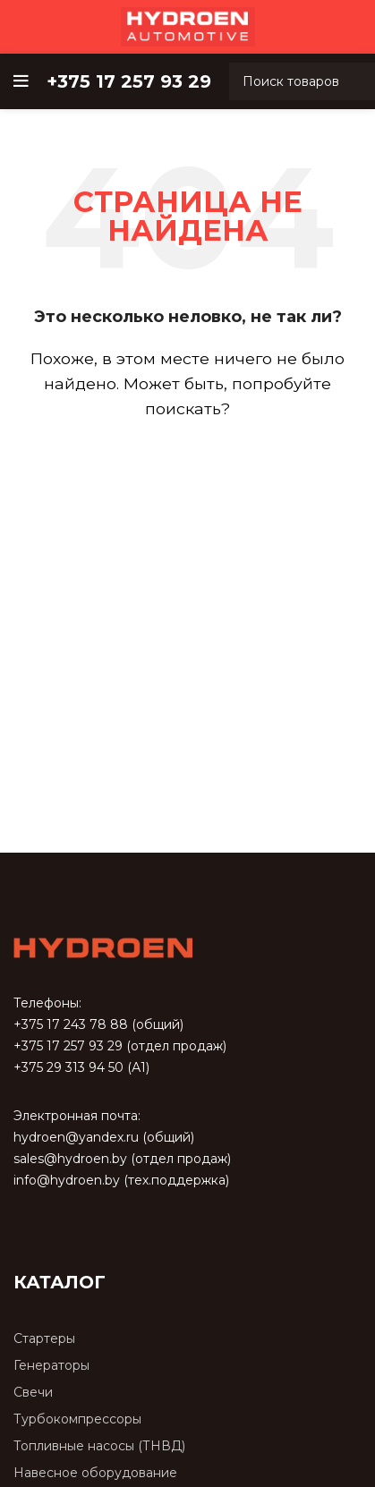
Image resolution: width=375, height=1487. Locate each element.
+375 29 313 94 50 (68, 1067)
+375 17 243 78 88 (70, 1024)
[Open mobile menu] (21, 81)
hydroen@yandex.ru (76, 1137)
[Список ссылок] (187, 1339)
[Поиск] (187, 460)
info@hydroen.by (66, 1180)
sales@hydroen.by (70, 1159)
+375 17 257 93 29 (68, 1046)
